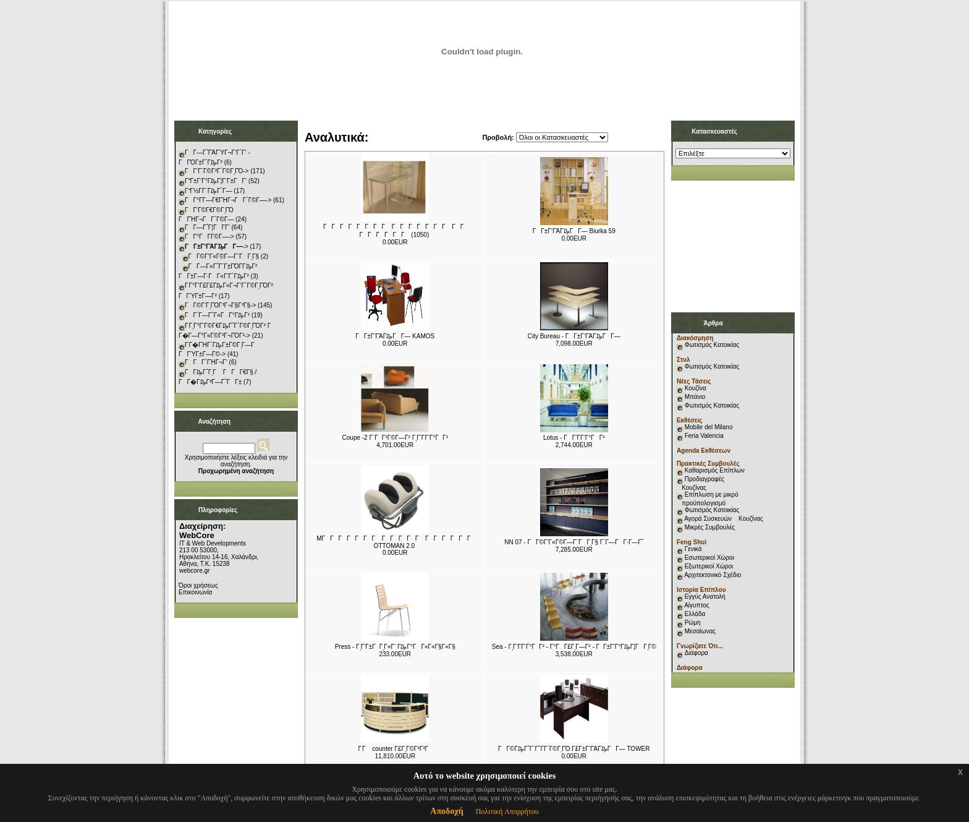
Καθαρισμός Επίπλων (714, 470)
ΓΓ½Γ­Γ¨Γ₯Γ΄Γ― (208, 190)
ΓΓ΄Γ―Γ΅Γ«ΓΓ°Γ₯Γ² (217, 315)
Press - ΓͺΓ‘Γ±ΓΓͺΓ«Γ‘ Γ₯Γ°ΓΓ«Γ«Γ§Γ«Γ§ (395, 646)
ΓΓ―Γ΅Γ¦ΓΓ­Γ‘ (207, 227)
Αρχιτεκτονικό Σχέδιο (712, 575)
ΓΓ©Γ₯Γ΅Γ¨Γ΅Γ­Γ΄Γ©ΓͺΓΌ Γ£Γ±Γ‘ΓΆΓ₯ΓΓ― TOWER (574, 748)
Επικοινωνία (195, 592)
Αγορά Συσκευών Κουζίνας (723, 518)
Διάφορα (696, 652)
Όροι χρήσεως (198, 585)
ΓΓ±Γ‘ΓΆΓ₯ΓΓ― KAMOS (394, 336)
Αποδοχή (446, 811)
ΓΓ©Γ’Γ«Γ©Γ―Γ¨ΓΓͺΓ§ (224, 256)
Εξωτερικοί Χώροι (709, 566)
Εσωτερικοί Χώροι (709, 557)
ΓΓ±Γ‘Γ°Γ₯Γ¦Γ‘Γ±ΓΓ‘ (216, 181)
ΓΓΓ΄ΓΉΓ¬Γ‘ (206, 362)
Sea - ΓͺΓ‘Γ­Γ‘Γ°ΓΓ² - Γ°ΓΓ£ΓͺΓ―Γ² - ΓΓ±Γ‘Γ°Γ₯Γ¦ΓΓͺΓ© (574, 646)
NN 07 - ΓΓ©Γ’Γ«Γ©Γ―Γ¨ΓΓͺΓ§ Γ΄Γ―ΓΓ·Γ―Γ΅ (573, 542)
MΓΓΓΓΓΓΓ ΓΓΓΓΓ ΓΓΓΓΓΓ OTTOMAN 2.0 (395, 542)
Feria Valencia (704, 435)
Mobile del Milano (709, 427)
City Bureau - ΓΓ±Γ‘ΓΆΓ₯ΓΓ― (574, 336)
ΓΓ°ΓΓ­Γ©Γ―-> (209, 236)
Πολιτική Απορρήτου (507, 811)
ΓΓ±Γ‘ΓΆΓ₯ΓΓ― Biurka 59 (574, 231)
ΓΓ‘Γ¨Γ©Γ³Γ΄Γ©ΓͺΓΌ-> (216, 171)
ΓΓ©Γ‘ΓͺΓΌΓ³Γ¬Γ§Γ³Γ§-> (220, 305)
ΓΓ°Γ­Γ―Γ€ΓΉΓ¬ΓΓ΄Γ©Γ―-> (228, 200)
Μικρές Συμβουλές (710, 527)
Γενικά (693, 549)
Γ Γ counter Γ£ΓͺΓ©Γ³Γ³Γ (395, 748)
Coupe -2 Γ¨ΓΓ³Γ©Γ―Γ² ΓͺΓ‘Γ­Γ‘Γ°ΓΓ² (395, 437)
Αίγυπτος (696, 605)
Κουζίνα (695, 388)
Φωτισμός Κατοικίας (712, 344)
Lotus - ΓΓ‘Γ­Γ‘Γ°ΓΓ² (574, 437)
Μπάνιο (695, 396)
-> (216, 246)
